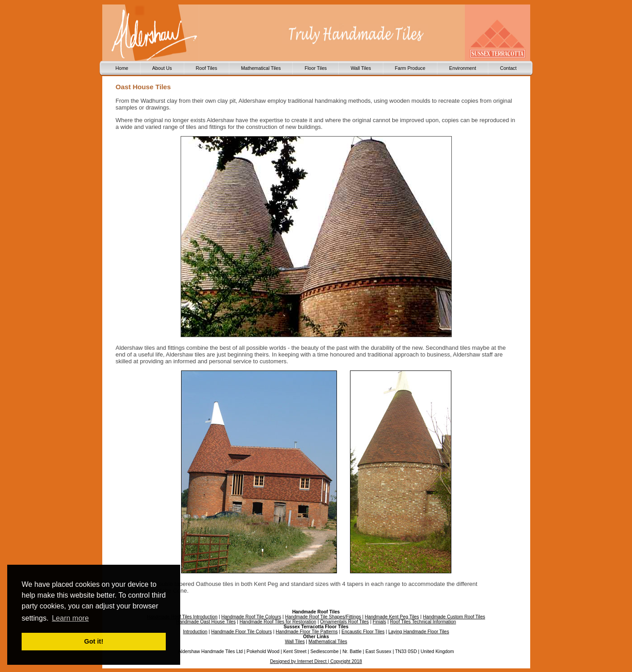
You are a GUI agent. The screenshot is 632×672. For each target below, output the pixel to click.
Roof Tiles (206, 68)
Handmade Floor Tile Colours (241, 631)
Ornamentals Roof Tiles (344, 621)
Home (121, 68)
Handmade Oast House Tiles (206, 621)
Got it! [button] (93, 641)
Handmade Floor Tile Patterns (307, 631)
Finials (379, 621)
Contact (508, 68)
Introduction (195, 631)
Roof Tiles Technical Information (423, 621)
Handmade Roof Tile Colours (251, 616)
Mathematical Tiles (261, 68)
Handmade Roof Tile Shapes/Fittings (323, 616)
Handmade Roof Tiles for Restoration (278, 621)
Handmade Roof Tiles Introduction (182, 616)
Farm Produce (410, 68)
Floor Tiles (316, 68)
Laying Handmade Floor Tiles (418, 631)
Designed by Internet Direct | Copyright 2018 (316, 661)
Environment (462, 68)
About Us (162, 68)
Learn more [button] (70, 618)
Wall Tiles (360, 68)
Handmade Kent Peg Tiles (392, 616)
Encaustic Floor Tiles (363, 631)
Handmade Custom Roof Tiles (454, 616)
